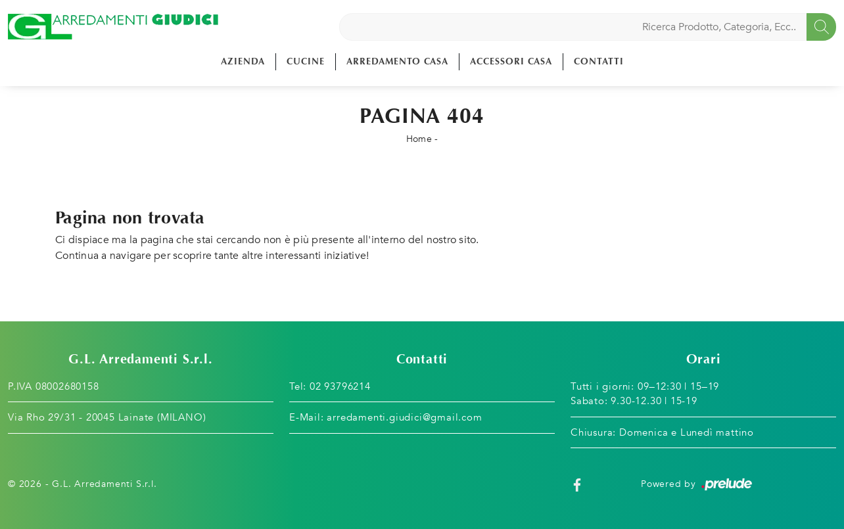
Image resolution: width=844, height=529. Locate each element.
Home (419, 139)
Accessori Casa (511, 61)
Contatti (599, 61)
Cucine (306, 61)
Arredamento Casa (397, 61)
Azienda (243, 61)
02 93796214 (340, 386)
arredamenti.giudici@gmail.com (404, 417)
